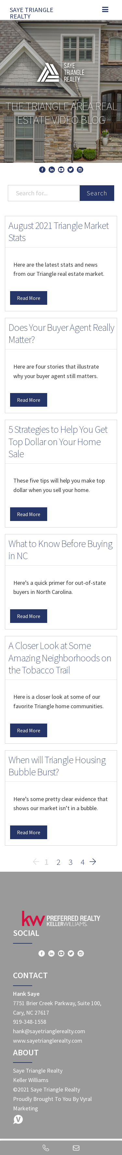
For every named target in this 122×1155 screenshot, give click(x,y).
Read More (28, 298)
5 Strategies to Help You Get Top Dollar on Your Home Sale (57, 441)
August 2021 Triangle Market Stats (58, 231)
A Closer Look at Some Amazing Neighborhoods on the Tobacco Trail (59, 657)
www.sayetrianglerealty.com (47, 1040)
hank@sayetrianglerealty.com (49, 1031)
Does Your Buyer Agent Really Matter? (61, 333)
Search (97, 193)
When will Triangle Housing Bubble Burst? (56, 766)
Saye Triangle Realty (31, 11)
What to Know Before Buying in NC (60, 549)
